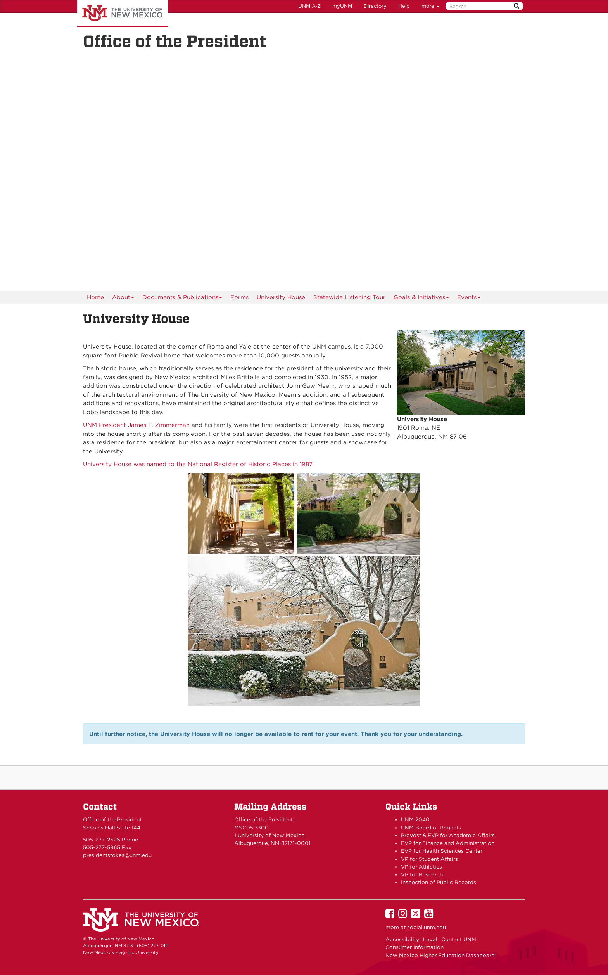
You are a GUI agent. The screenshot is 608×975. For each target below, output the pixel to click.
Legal (430, 939)
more (430, 6)
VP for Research (422, 874)
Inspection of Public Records (438, 882)
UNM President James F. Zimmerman (136, 425)
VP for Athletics (421, 867)
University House (281, 297)
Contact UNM (458, 939)
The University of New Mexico (122, 13)
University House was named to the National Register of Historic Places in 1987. (198, 464)
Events (469, 299)
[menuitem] (95, 297)
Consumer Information (414, 947)
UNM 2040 (415, 819)
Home (95, 297)
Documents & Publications (182, 299)
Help (404, 6)
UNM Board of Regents (431, 827)
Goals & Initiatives (421, 299)
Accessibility (402, 939)
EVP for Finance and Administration (447, 843)
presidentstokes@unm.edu (117, 855)
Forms (239, 297)
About (123, 299)
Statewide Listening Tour (349, 297)
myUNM (342, 6)
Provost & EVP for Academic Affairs (448, 835)
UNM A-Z (309, 6)
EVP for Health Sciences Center (441, 851)
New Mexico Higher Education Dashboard (440, 955)
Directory (375, 6)
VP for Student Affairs (429, 859)
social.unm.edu (426, 927)
